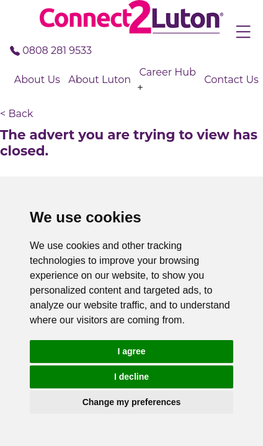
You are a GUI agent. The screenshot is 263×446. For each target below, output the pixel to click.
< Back (16, 114)
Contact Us (231, 79)
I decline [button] (131, 377)
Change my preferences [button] (131, 402)
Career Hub (167, 72)
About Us (37, 79)
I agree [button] (131, 351)
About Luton (99, 79)
